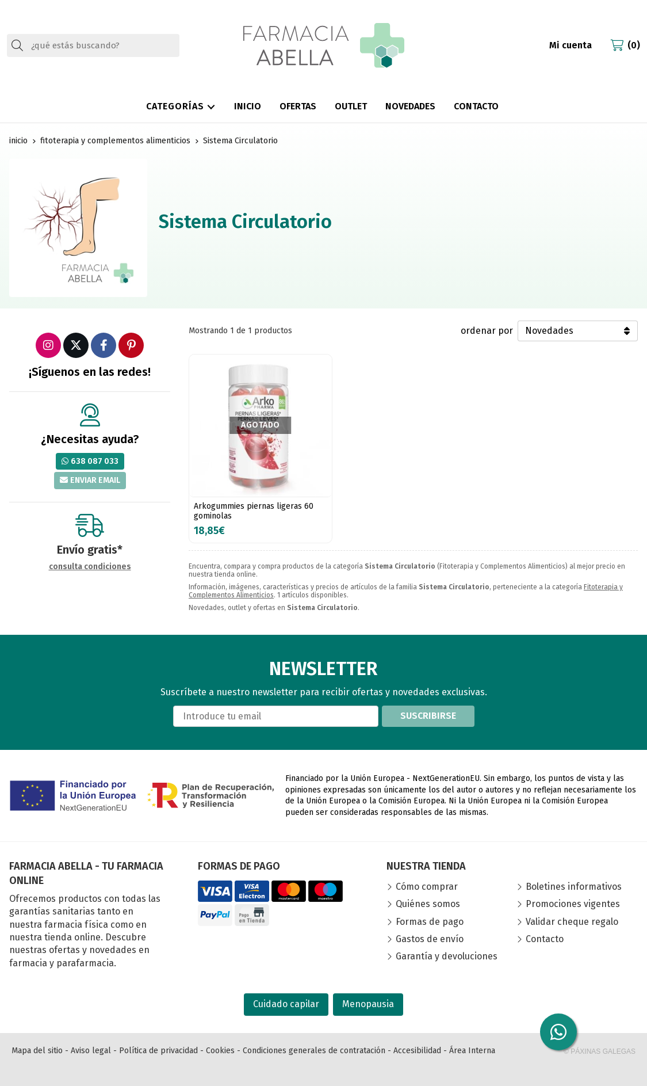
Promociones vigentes (573, 903)
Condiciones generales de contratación (314, 1050)
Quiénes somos (428, 903)
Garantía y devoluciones (446, 956)
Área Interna (472, 1050)
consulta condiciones (90, 566)
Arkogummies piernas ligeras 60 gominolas (253, 511)
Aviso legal (91, 1050)
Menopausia (368, 1004)
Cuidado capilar (286, 1004)
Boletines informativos (574, 886)
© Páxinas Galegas (599, 1051)
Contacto (545, 938)
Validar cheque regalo (572, 921)
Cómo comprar (427, 886)
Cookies (220, 1050)
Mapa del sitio (37, 1050)
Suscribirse (428, 715)
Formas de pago (430, 921)
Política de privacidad (158, 1050)
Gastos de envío (430, 938)
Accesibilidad (417, 1050)
